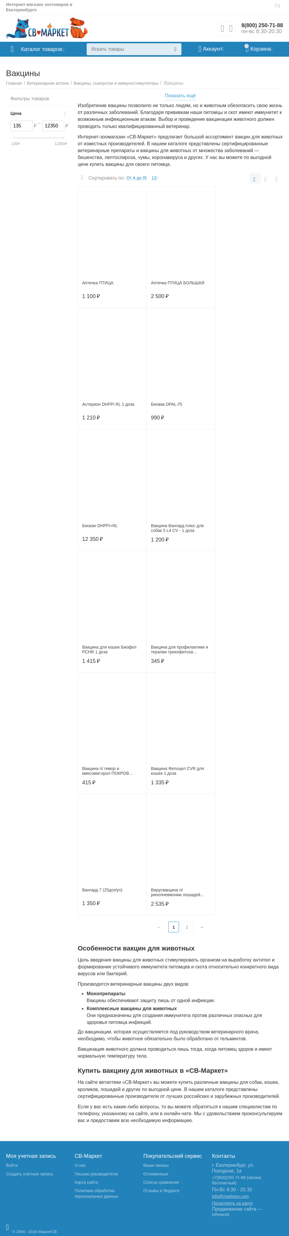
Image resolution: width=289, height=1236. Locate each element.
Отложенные (155, 1174)
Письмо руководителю (96, 1174)
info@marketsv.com (230, 1196)
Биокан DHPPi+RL (100, 525)
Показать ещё (180, 95)
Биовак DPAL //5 (166, 404)
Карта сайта (86, 1182)
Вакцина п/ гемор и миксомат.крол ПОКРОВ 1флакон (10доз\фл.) (105, 771)
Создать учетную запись (29, 1174)
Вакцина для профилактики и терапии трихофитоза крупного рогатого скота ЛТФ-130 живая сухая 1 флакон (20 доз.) (179, 650)
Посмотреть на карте (232, 1203)
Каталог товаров (41, 49)
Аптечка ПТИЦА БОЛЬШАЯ (177, 282)
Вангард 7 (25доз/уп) (102, 890)
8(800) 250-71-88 (262, 25)
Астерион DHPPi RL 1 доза (108, 404)
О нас (80, 1165)
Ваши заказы (156, 1165)
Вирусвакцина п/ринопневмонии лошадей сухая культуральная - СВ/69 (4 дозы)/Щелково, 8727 (179, 893)
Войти (12, 1165)
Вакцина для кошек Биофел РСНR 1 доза (109, 650)
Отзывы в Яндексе (161, 1190)
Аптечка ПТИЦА (97, 282)
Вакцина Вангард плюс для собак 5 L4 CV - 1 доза (177, 528)
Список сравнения (161, 1182)
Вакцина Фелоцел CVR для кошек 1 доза (177, 771)
